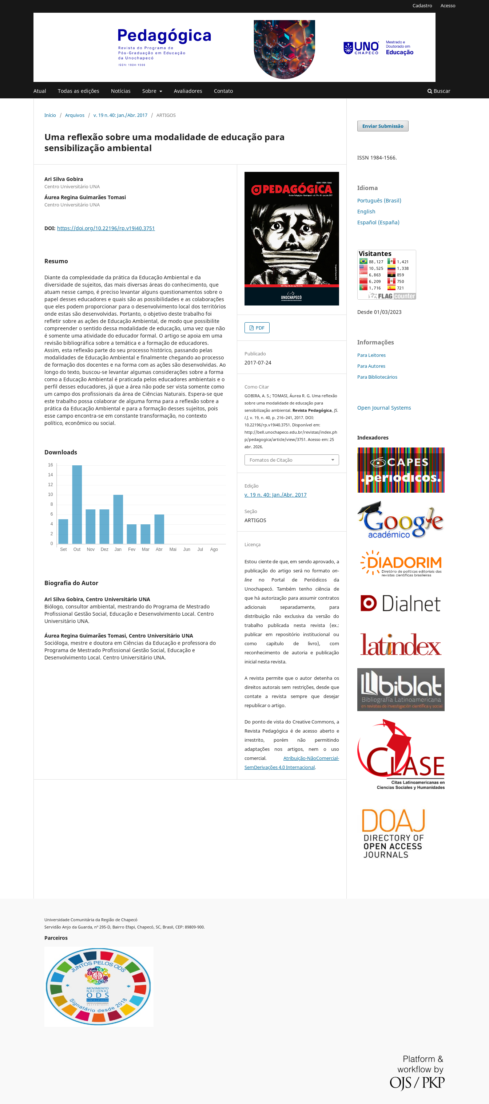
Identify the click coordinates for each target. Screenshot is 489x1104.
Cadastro (422, 5)
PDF (260, 327)
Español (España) (378, 222)
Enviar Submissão (382, 126)
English (366, 211)
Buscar (439, 90)
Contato (223, 90)
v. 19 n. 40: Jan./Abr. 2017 (120, 115)
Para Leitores (371, 355)
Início (50, 115)
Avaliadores (188, 90)
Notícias (121, 90)
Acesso (448, 5)
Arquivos (74, 115)
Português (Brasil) (379, 200)
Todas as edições (78, 90)
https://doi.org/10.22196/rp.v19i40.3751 (106, 228)
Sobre (150, 90)
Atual (39, 90)
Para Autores (371, 366)
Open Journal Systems (384, 407)
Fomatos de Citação (271, 460)
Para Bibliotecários (377, 377)
